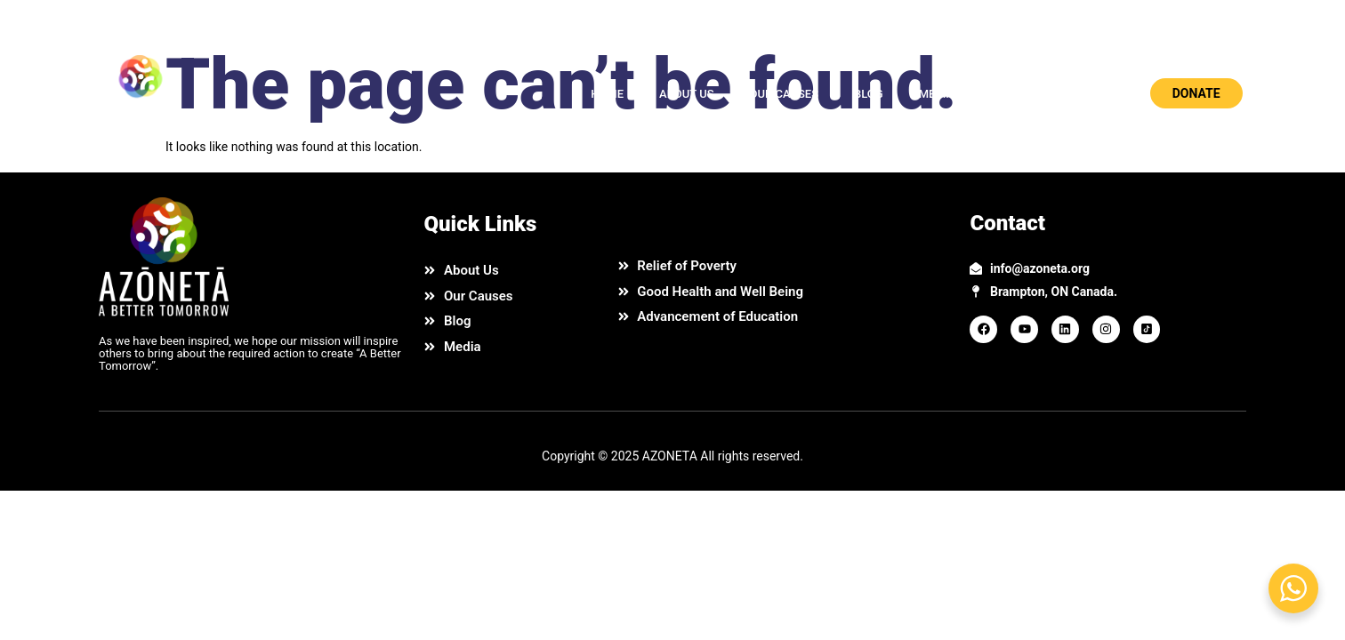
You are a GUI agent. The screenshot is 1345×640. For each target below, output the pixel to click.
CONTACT (1015, 93)
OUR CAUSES (784, 93)
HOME (607, 93)
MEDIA (936, 93)
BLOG (868, 93)
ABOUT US (686, 93)
